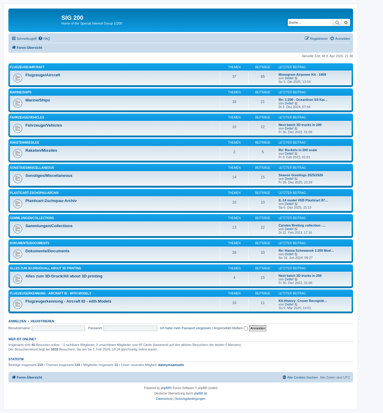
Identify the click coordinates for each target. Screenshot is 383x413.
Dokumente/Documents (29, 243)
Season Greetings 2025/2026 (301, 175)
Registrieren (42, 321)
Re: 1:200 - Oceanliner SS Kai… (303, 99)
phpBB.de (200, 393)
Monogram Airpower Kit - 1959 (302, 74)
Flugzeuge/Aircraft (27, 67)
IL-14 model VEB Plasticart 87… (303, 200)
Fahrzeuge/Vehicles (27, 117)
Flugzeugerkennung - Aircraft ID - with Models (50, 293)
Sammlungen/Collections (32, 218)
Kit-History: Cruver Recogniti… (303, 301)
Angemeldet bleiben (230, 328)
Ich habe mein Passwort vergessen (185, 328)
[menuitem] (44, 38)
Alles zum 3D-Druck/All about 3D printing (45, 268)
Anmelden (17, 321)
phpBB (165, 388)
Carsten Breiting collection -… (302, 225)
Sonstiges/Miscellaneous (32, 167)
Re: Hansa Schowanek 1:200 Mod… (306, 250)
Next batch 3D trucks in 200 (300, 125)
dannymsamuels (171, 365)
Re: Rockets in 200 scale (298, 150)
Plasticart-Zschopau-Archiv (34, 193)
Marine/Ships (20, 92)
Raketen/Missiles (24, 142)
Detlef (289, 78)
